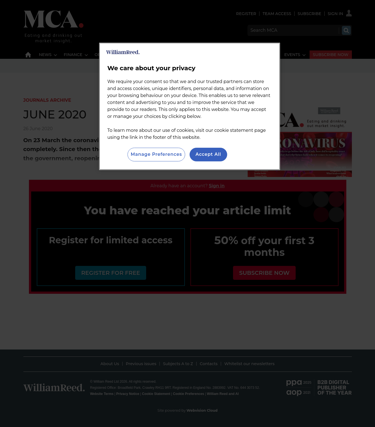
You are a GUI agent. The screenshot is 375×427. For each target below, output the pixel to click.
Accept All (208, 154)
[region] (189, 106)
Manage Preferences (156, 154)
